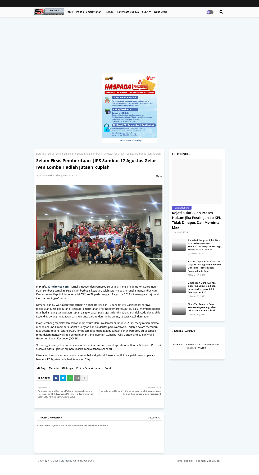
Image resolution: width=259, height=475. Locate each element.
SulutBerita (65, 460)
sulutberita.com (58, 286)
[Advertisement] (129, 47)
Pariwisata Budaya (128, 11)
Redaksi (188, 460)
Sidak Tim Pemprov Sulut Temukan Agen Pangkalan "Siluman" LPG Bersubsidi (202, 307)
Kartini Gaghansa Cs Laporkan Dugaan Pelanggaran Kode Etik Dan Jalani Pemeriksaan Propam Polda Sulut (204, 266)
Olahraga (67, 368)
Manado (54, 368)
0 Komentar (155, 417)
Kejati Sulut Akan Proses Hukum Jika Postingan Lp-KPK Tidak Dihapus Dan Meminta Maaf (196, 220)
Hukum (109, 11)
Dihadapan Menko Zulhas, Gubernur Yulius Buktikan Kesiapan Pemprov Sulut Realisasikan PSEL (202, 287)
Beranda (41, 153)
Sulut (145, 11)
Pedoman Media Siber (207, 460)
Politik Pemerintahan (88, 11)
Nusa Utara (160, 11)
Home (69, 11)
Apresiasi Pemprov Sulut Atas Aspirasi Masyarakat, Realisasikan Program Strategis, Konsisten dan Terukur (205, 245)
